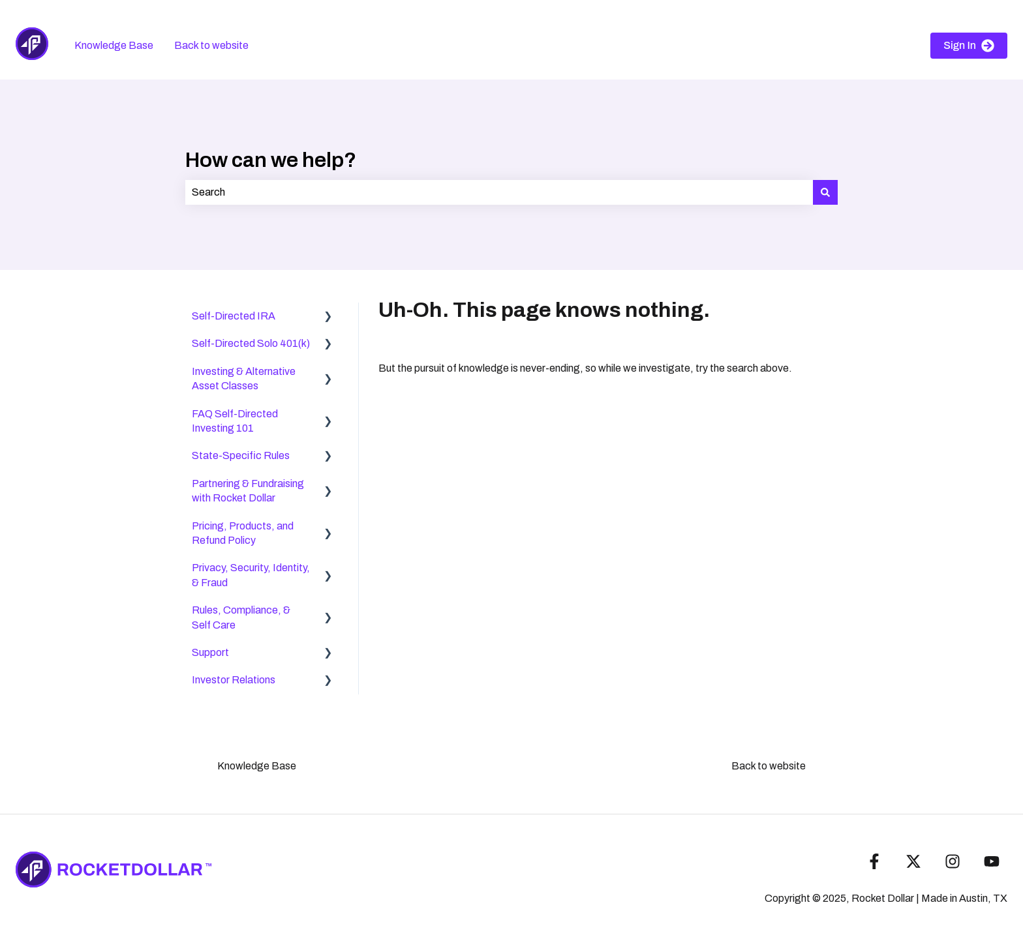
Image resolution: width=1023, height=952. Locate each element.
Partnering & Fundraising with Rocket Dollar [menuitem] (248, 490)
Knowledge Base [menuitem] (256, 765)
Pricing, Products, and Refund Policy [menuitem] (243, 533)
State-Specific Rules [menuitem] (241, 455)
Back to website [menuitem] (768, 765)
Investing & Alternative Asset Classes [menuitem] (244, 378)
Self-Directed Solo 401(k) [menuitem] (251, 343)
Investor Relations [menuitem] (233, 679)
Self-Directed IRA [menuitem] (233, 315)
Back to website (211, 45)
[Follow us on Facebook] (874, 861)
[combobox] (499, 192)
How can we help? (270, 160)
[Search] (825, 192)
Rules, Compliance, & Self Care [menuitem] (241, 617)
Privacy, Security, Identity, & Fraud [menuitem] (251, 575)
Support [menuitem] (210, 652)
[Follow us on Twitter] (913, 861)
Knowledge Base (113, 45)
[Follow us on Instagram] (952, 861)
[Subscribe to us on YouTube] (991, 861)
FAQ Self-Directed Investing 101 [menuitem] (235, 421)
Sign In (968, 45)
